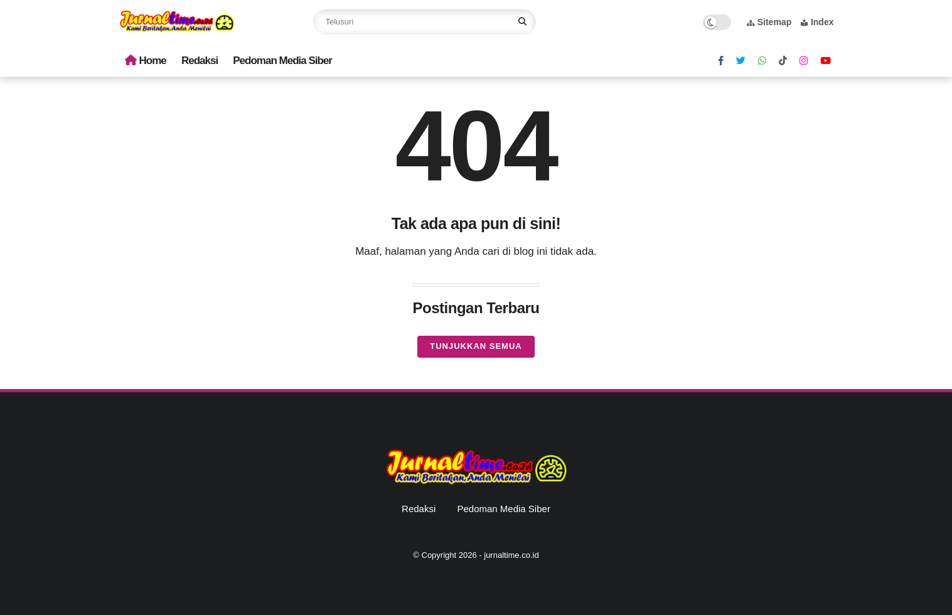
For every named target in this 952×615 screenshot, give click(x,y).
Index (817, 22)
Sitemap (769, 22)
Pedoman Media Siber (282, 61)
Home (145, 61)
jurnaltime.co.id (511, 555)
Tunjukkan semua (475, 346)
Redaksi (199, 61)
